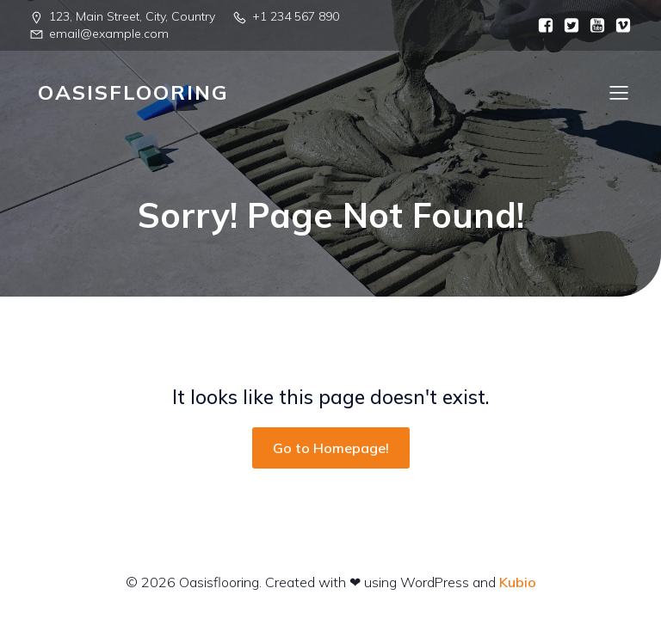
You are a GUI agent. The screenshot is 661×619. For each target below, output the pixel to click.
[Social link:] (541, 26)
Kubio (517, 582)
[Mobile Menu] (619, 92)
